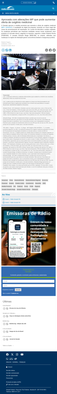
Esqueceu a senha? (8, 289)
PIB (15, 186)
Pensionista (9, 378)
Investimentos (29, 183)
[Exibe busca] (53, 8)
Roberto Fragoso (6, 42)
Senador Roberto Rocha (23, 189)
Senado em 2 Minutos (9, 313)
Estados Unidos (20, 183)
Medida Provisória (7, 186)
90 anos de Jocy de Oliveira (17, 308)
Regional (37, 186)
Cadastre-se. (15, 293)
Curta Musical (6, 305)
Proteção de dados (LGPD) (13, 382)
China (11, 180)
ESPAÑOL (15, 362)
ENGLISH (8, 362)
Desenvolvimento (19, 180)
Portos (26, 186)
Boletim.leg (6, 321)
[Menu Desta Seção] (28, 13)
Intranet (9, 367)
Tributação (35, 189)
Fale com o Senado (12, 384)
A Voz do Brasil (7, 328)
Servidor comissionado (12, 373)
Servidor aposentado (12, 375)
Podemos (20, 186)
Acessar (18, 289)
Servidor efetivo (10, 370)
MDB (44, 183)
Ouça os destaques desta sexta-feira (20, 316)
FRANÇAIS (22, 362)
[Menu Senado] (3, 3)
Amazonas (5, 180)
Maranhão (38, 183)
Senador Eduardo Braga (8, 189)
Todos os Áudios (8, 345)
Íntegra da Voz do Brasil (16, 331)
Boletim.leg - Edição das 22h (17, 323)
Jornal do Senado (14, 339)
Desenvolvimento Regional (33, 180)
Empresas (4, 183)
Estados (11, 183)
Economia (45, 180)
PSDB (31, 186)
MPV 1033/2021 (7, 27)
